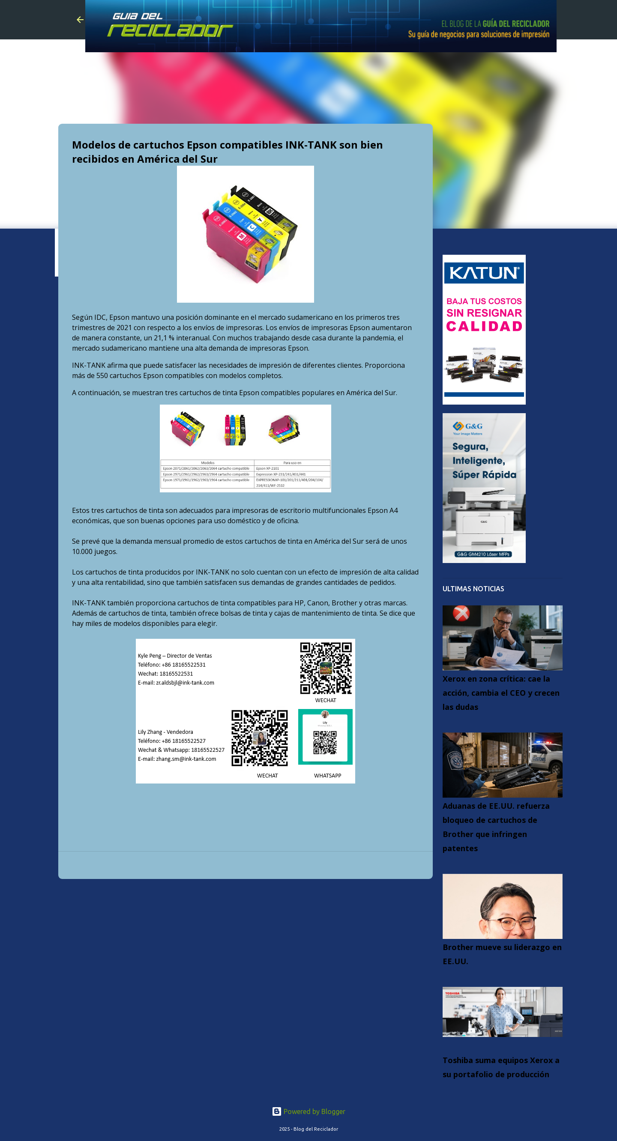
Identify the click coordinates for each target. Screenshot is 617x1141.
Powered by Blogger (308, 1111)
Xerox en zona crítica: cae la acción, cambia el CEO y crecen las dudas (501, 692)
